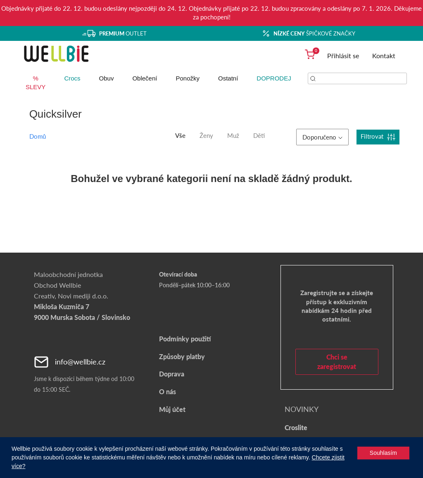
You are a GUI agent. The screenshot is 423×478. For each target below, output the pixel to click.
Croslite (296, 427)
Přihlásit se (343, 55)
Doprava (171, 374)
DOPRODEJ (274, 78)
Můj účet (172, 409)
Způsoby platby (182, 356)
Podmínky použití (185, 339)
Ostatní (228, 78)
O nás (167, 391)
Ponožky (188, 78)
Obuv (106, 78)
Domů (37, 136)
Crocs (72, 78)
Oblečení (144, 78)
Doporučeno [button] (322, 137)
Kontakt (383, 55)
